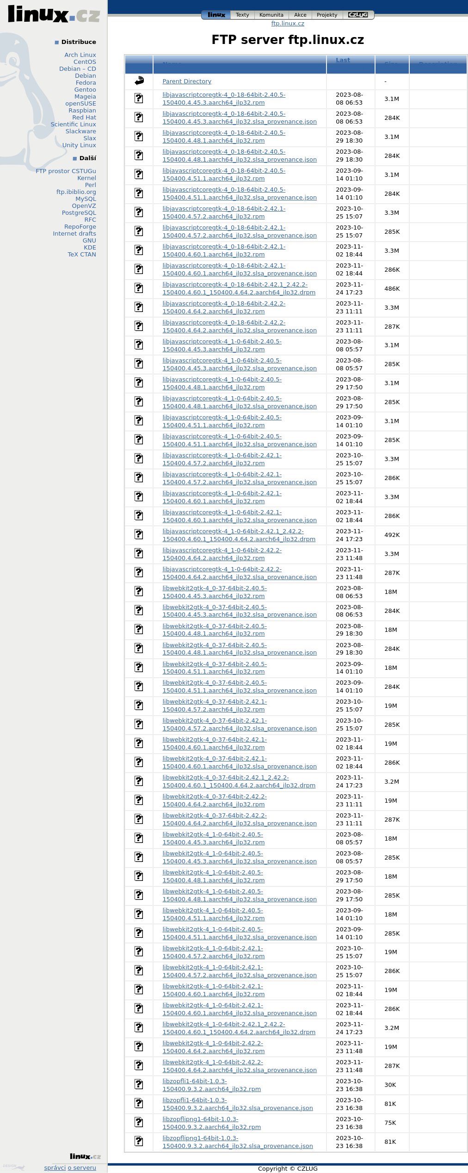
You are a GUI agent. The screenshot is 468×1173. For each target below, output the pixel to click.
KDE (90, 247)
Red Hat (84, 117)
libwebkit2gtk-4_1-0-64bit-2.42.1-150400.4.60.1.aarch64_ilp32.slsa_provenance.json (240, 1009)
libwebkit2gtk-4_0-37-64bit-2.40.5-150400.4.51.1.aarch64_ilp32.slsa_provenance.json (240, 686)
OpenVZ (84, 205)
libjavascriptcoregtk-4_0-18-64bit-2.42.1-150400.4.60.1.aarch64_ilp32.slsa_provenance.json (240, 269)
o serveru (82, 1167)
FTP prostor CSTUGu (66, 171)
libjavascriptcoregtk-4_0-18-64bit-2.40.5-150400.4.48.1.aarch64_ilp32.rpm (224, 136)
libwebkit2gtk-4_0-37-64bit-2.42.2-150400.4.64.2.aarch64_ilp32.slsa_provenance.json (240, 819)
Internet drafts (74, 233)
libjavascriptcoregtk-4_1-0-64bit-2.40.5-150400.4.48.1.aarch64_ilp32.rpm (222, 383)
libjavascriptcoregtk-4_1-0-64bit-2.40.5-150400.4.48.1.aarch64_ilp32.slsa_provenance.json (240, 402)
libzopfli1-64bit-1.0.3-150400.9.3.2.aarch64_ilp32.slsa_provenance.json (238, 1104)
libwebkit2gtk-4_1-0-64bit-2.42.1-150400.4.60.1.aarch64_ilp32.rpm (214, 990)
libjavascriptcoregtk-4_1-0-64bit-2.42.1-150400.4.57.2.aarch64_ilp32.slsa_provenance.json (240, 478)
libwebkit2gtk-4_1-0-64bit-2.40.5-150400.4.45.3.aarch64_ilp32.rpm (214, 838)
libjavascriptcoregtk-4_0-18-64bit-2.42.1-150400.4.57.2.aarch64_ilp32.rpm (224, 212)
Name (172, 64)
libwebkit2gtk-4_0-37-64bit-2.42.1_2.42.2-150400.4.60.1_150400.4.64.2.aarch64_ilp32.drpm (239, 781)
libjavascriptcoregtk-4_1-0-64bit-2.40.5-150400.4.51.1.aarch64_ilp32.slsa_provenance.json (240, 440)
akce (300, 15)
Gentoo (85, 89)
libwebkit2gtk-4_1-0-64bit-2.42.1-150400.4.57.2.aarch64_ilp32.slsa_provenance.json (240, 971)
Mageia (85, 96)
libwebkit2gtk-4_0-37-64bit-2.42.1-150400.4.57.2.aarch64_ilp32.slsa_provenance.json (240, 724)
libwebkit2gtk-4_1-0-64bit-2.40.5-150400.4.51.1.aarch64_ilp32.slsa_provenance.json (240, 933)
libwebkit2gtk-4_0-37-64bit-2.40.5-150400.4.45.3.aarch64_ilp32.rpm (215, 592)
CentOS (85, 61)
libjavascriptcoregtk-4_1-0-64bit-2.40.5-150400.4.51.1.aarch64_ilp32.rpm (222, 421)
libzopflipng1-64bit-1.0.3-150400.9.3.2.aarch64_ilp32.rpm (212, 1123)
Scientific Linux (73, 124)
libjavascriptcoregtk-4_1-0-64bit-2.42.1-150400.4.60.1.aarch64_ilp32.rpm (222, 497)
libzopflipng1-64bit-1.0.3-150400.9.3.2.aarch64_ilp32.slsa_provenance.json (238, 1142)
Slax (89, 138)
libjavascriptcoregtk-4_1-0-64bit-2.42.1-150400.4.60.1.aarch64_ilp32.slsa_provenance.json (240, 516)
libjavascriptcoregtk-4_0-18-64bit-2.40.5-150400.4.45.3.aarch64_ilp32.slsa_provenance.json (240, 117)
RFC (90, 219)
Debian (85, 75)
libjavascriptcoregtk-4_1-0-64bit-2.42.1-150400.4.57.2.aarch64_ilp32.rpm (222, 459)
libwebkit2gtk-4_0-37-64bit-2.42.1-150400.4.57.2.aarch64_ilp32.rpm (215, 705)
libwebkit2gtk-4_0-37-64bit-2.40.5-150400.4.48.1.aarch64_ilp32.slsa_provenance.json (240, 649)
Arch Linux (81, 54)
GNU (89, 240)
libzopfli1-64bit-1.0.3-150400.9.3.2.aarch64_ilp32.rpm (212, 1085)
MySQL (85, 198)
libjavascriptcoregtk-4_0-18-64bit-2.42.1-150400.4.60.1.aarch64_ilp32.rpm (224, 250)
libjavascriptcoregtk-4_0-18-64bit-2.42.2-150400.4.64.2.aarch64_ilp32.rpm (224, 307)
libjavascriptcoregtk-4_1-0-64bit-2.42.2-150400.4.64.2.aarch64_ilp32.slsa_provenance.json (240, 573)
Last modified (350, 63)
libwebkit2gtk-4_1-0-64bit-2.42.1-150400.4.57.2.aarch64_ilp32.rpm (214, 952)
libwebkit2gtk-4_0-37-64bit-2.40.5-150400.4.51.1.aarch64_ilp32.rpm (215, 668)
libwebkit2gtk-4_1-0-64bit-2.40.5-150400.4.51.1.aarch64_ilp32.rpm (214, 914)
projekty (327, 15)
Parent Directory (187, 81)
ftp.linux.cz (287, 23)
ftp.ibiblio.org (76, 191)
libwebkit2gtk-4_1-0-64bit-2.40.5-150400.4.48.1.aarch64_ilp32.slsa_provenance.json (240, 895)
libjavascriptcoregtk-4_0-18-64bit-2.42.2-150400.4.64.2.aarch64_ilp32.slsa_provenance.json (240, 326)
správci (55, 1167)
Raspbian (82, 110)
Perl (90, 184)
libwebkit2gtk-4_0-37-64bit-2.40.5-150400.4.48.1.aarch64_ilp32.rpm (215, 630)
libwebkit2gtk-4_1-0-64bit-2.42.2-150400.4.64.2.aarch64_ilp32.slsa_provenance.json (240, 1066)
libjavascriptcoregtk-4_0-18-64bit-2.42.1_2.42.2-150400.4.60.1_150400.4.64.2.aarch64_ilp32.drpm (239, 288)
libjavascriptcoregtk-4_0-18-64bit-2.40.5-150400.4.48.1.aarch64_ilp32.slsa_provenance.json (240, 155)
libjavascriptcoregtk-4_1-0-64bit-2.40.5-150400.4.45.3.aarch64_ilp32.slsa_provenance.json (240, 364)
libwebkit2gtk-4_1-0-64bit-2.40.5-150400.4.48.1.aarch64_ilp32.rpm (214, 876)
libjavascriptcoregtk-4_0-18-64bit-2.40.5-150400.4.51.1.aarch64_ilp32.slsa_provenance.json (240, 193)
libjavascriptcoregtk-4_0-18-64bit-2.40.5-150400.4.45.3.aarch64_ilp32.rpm (224, 98)
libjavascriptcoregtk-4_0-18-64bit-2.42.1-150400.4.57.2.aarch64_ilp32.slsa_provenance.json (240, 231)
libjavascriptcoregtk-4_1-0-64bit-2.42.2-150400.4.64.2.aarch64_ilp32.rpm (222, 554)
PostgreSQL (79, 212)
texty (243, 15)
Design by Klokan (13, 1167)
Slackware (81, 131)
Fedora (86, 82)
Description (438, 64)
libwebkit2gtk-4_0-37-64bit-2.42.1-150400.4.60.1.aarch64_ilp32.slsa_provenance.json (240, 762)
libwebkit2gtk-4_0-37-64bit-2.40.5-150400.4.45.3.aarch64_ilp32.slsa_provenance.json (240, 611)
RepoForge (80, 226)
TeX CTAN (82, 254)
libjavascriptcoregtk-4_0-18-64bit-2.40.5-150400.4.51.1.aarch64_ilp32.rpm (224, 174)
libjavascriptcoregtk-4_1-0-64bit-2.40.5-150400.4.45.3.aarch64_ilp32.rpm (222, 345)
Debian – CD (77, 68)
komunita (272, 15)
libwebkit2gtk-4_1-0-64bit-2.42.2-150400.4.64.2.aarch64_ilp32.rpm (214, 1047)
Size (391, 64)
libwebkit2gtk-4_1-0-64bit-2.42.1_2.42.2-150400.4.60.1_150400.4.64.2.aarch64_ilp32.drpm (239, 1028)
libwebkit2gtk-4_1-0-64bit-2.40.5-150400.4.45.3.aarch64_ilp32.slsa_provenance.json (240, 857)
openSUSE (80, 103)
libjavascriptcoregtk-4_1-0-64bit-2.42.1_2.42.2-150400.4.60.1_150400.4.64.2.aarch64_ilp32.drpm (239, 535)
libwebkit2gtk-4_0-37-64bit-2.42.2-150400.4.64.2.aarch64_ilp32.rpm (215, 800)
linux (216, 15)
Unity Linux (79, 145)
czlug (359, 15)
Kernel (86, 178)
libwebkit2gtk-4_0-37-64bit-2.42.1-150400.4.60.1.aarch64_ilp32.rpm (215, 743)
